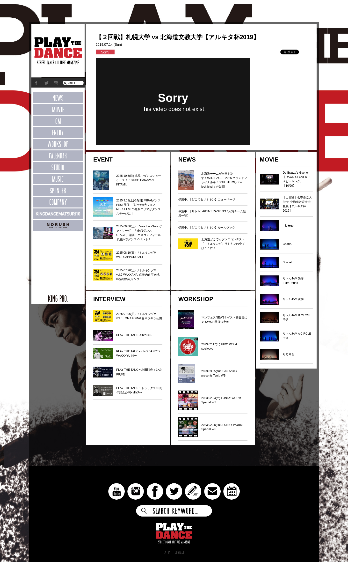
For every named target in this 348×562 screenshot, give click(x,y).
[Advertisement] (58, 260)
